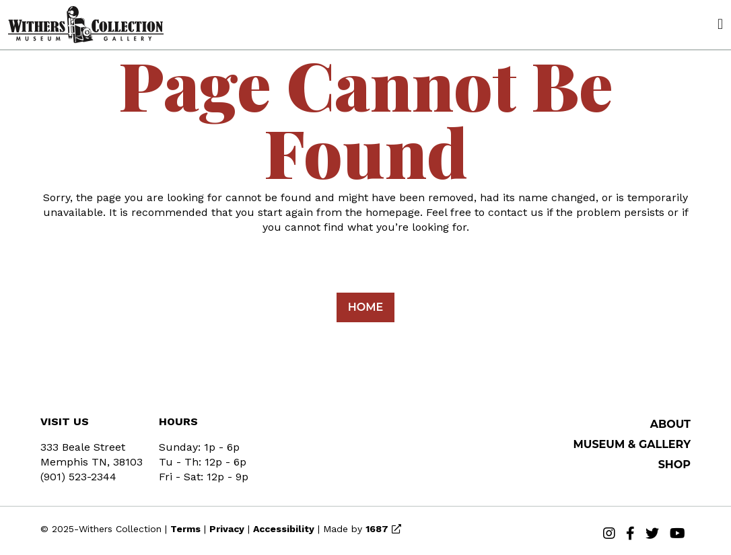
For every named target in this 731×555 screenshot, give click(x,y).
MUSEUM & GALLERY (632, 444)
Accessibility (283, 528)
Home (365, 307)
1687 (377, 528)
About (670, 424)
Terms (185, 528)
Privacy (226, 528)
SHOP (674, 464)
